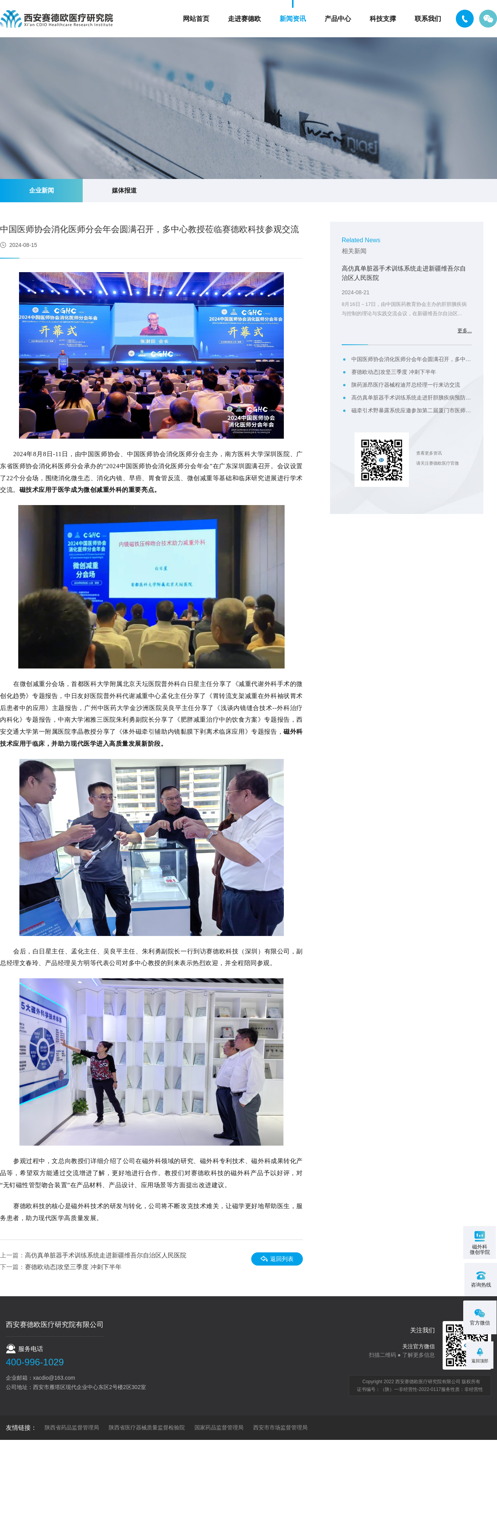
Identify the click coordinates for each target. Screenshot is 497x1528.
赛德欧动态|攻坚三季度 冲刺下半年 (73, 1267)
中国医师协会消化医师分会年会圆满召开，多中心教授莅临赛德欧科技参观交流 (411, 359)
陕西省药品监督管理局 (72, 1427)
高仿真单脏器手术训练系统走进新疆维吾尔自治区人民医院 (105, 1255)
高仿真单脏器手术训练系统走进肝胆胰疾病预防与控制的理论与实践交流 (411, 397)
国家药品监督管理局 (219, 1427)
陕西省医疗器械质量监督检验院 (147, 1427)
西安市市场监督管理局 (280, 1427)
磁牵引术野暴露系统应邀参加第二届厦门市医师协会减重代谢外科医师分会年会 (411, 410)
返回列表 (278, 1258)
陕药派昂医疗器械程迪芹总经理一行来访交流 (405, 385)
